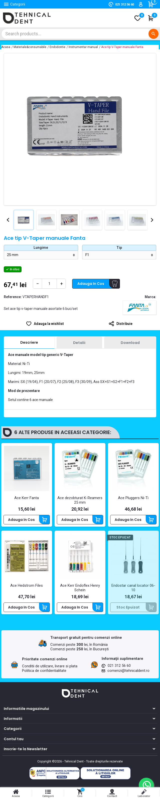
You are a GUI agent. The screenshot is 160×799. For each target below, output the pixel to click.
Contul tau (14, 738)
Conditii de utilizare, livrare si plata (49, 666)
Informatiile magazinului (26, 708)
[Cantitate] (49, 283)
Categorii (13, 728)
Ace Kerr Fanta (26, 498)
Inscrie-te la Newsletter (25, 748)
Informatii (13, 718)
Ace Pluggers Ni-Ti (133, 498)
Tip (119, 248)
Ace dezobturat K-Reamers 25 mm (79, 500)
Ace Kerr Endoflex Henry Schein (80, 587)
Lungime (41, 248)
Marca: (150, 297)
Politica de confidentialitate (44, 670)
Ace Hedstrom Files (26, 585)
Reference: (13, 297)
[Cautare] (80, 34)
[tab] (29, 342)
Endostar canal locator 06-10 (133, 587)
